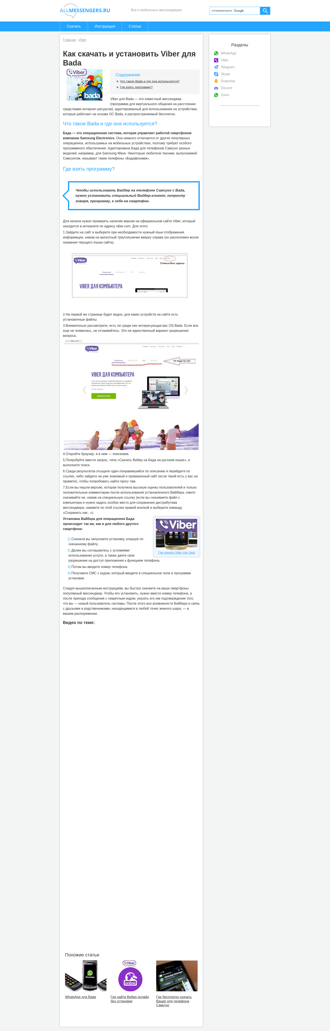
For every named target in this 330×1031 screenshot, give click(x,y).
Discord (226, 88)
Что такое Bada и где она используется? (150, 81)
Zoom (225, 95)
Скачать (74, 26)
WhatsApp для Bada (80, 997)
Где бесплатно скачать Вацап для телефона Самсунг (174, 1001)
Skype (225, 74)
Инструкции (105, 26)
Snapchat (228, 81)
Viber (225, 60)
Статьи (135, 26)
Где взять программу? (136, 87)
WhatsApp (228, 53)
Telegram (228, 67)
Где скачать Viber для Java (176, 536)
